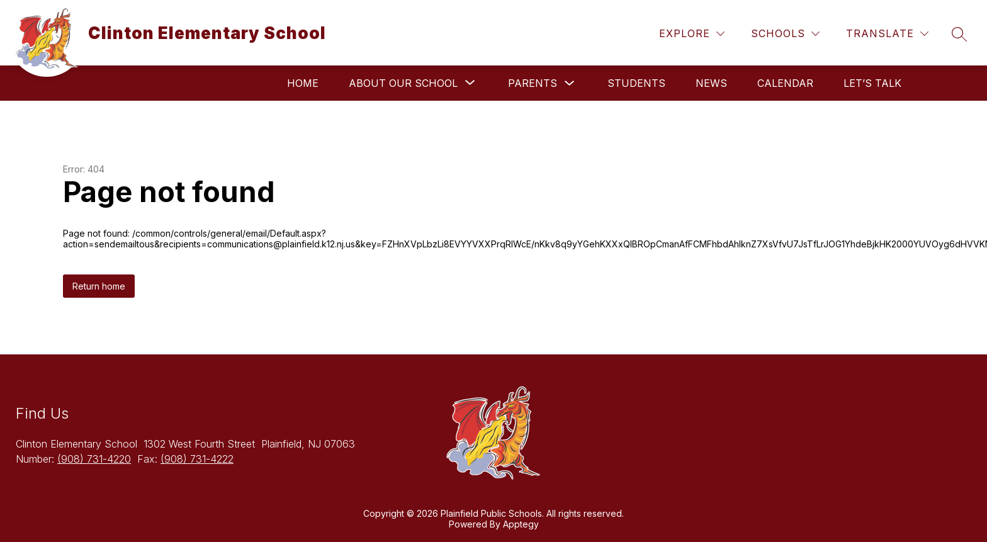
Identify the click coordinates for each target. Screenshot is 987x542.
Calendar (785, 83)
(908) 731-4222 (197, 459)
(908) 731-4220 (94, 459)
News (711, 83)
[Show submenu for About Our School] (403, 83)
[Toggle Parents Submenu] (569, 83)
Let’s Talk (872, 83)
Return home (98, 286)
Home (303, 83)
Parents (532, 83)
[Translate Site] (887, 34)
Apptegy (521, 524)
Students (636, 83)
